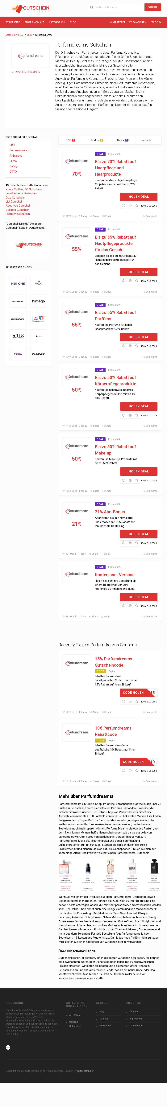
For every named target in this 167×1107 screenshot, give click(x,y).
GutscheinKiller (85, 1070)
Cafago (14, 166)
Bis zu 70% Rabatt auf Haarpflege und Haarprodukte (115, 168)
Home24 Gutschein (18, 214)
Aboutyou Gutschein (18, 205)
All (71, 140)
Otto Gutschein (15, 197)
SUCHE (153, 7)
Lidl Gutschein (14, 201)
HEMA (13, 161)
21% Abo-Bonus (110, 511)
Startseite (13, 22)
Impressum (136, 1018)
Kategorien (57, 22)
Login (155, 22)
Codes (97, 140)
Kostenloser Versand (115, 574)
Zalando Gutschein (17, 210)
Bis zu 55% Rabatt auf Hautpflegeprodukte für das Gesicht (115, 243)
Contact (103, 1018)
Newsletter (105, 1025)
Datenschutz (136, 1025)
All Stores (74, 1015)
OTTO (13, 171)
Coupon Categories (75, 1023)
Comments (149, 216)
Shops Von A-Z (34, 22)
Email (106, 216)
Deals (122, 140)
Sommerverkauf (20, 150)
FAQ (101, 1011)
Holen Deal (139, 197)
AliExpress (16, 155)
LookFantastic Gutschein (21, 193)
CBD (12, 144)
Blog (73, 22)
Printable (148, 140)
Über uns (134, 1011)
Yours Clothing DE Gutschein (24, 189)
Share (94, 216)
